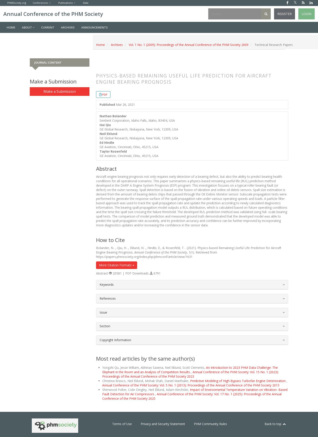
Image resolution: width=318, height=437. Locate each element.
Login (306, 14)
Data (85, 2)
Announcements (94, 27)
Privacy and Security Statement (163, 424)
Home (11, 27)
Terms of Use (122, 424)
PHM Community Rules (210, 424)
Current (47, 27)
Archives (68, 27)
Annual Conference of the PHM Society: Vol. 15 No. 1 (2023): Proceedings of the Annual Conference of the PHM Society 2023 (190, 374)
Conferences (40, 2)
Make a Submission (60, 91)
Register (284, 14)
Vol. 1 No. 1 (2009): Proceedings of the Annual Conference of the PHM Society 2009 (188, 45)
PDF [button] (104, 94)
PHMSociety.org (16, 2)
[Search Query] (234, 13)
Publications (65, 2)
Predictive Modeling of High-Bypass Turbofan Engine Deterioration (238, 381)
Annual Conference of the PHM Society (53, 13)
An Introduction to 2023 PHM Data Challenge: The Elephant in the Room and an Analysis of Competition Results (190, 369)
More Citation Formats (116, 265)
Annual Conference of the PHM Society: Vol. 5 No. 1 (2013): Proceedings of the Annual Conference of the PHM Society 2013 (190, 385)
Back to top (275, 424)
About (28, 27)
